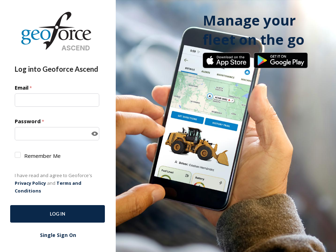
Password (29, 121)
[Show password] (94, 133)
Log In (57, 214)
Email (23, 88)
